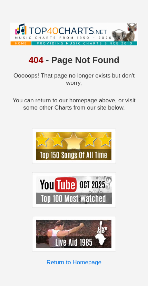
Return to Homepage (74, 262)
